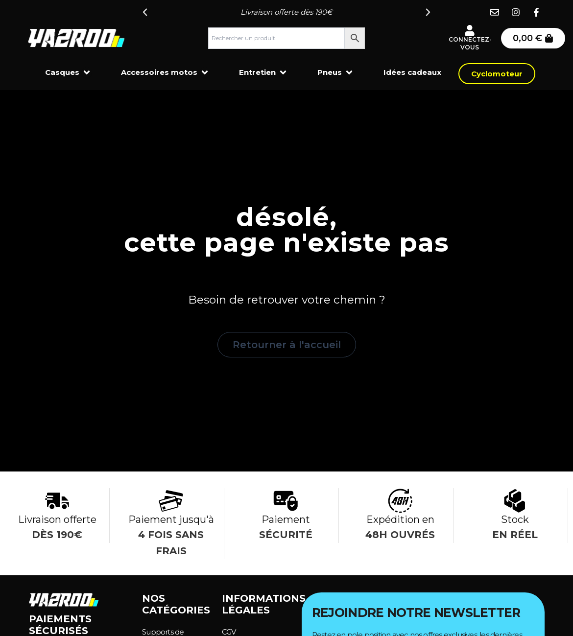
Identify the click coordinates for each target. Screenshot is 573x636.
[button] (145, 12)
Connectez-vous (470, 43)
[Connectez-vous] (469, 30)
